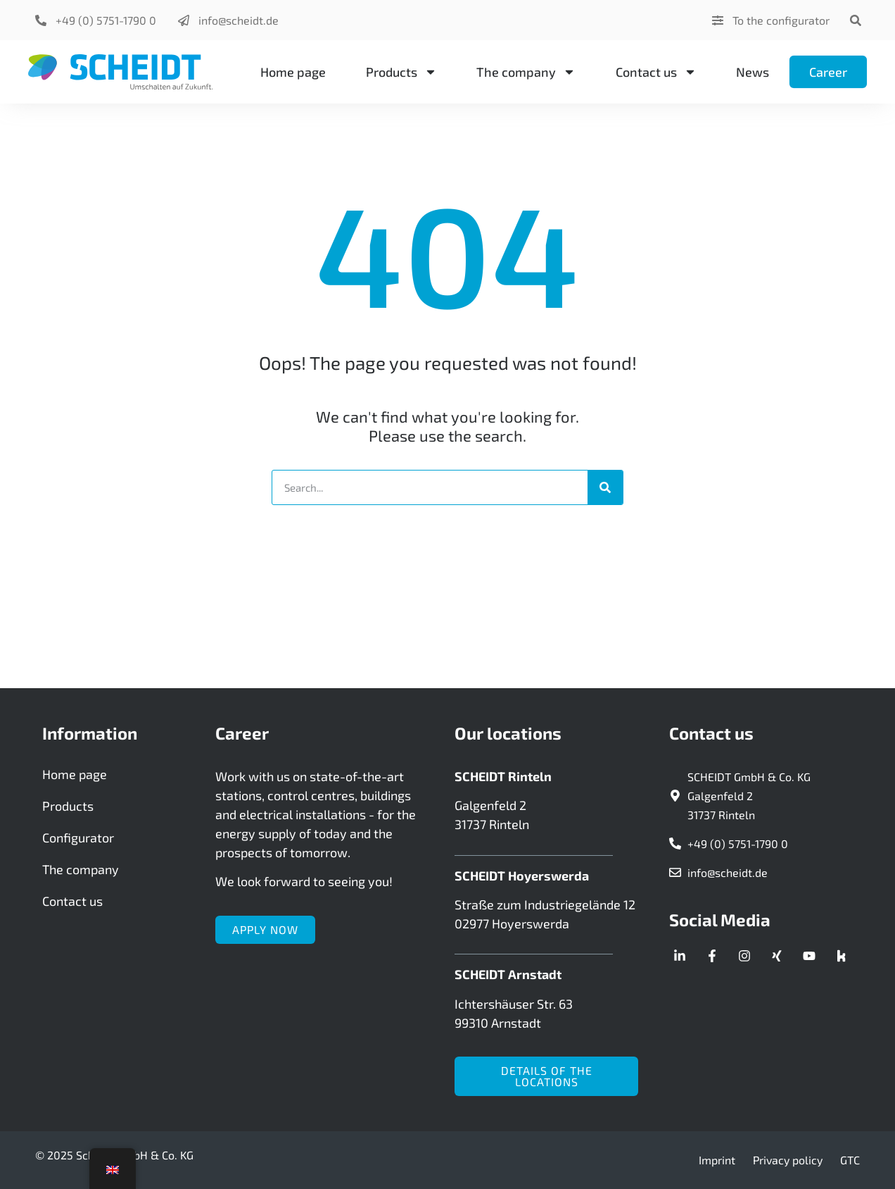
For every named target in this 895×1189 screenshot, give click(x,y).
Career (828, 72)
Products (401, 71)
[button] (855, 20)
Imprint (717, 1159)
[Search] (605, 487)
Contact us (656, 71)
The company (526, 71)
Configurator (78, 837)
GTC (850, 1159)
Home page (293, 72)
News (752, 72)
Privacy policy (788, 1159)
